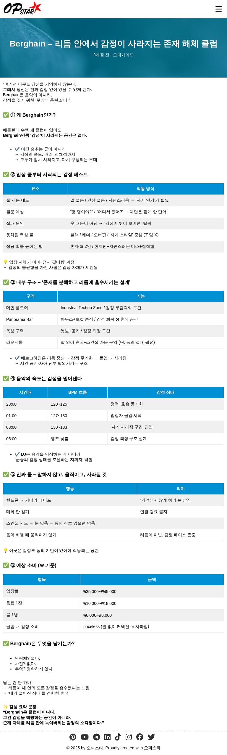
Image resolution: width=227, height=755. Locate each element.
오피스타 (152, 748)
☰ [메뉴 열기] (218, 9)
